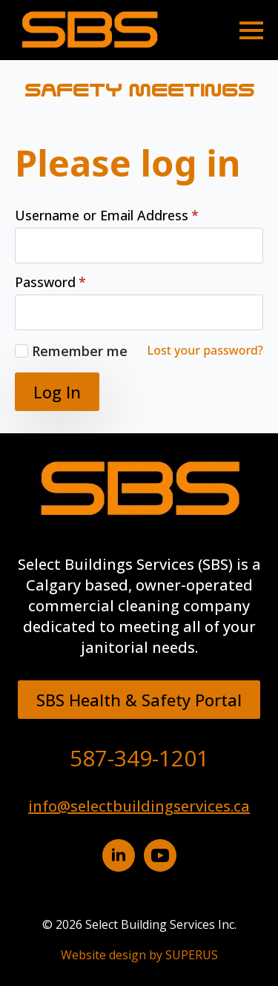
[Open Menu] (251, 30)
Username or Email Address (107, 215)
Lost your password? (205, 350)
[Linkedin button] (118, 855)
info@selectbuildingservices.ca (139, 806)
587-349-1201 (139, 758)
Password (50, 282)
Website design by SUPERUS (139, 955)
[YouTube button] (160, 855)
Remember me (80, 351)
